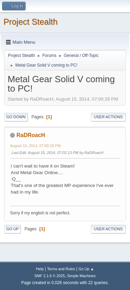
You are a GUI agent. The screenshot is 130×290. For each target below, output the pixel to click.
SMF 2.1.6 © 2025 (49, 276)
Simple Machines (81, 276)
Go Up (12, 229)
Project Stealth (30, 21)
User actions (108, 117)
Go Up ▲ (86, 269)
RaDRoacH (30, 135)
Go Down (16, 117)
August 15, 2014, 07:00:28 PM (35, 146)
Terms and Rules (61, 269)
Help (40, 269)
